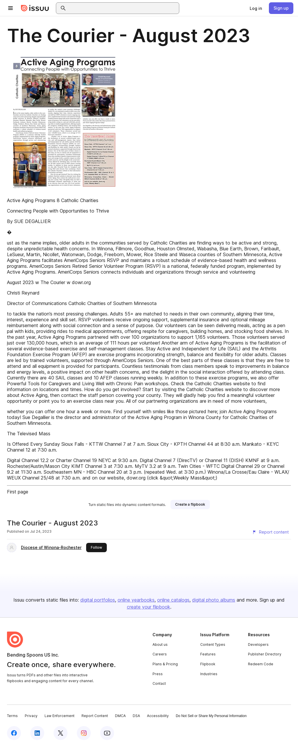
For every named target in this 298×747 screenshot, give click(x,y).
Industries (208, 674)
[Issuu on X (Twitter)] (61, 733)
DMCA (120, 716)
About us (160, 644)
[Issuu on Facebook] (14, 733)
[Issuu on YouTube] (107, 733)
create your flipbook (148, 607)
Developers (258, 644)
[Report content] (270, 532)
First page (17, 492)
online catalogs (173, 600)
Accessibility (158, 716)
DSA (136, 716)
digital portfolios (97, 600)
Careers (159, 654)
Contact (159, 683)
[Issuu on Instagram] (84, 733)
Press (157, 674)
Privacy (31, 716)
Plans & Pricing (165, 664)
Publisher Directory (264, 654)
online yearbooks (136, 600)
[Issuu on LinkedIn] (37, 733)
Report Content (94, 716)
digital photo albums (213, 600)
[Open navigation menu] (10, 8)
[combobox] (123, 8)
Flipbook (207, 664)
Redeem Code (260, 664)
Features (208, 654)
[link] (256, 8)
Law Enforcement (59, 716)
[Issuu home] (35, 8)
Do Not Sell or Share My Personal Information (211, 716)
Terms (12, 716)
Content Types (212, 644)
